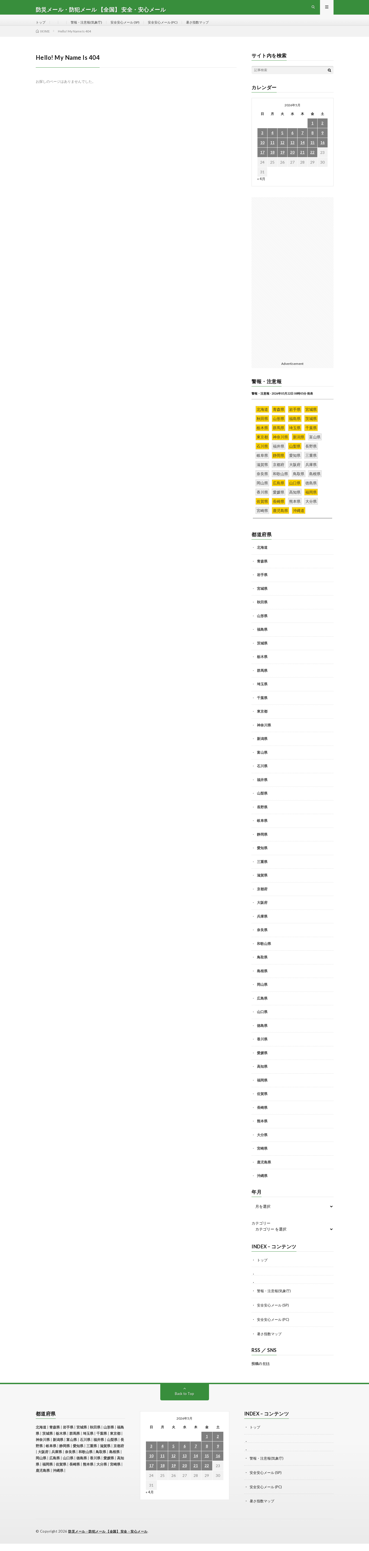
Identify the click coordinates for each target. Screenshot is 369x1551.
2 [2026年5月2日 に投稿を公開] (322, 133)
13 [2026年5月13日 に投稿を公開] (292, 152)
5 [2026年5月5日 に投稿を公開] (282, 142)
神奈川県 (264, 735)
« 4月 (261, 188)
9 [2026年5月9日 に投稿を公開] (322, 142)
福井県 (262, 789)
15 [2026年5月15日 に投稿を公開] (312, 152)
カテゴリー (261, 1233)
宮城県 (262, 598)
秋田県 (262, 612)
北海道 (262, 557)
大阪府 (262, 912)
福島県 (262, 639)
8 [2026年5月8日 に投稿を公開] (312, 142)
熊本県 (262, 1131)
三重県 (262, 871)
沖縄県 (262, 1185)
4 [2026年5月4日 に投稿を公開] (272, 142)
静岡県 (262, 844)
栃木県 (262, 666)
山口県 (262, 1021)
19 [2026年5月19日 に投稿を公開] (282, 162)
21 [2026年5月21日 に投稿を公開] (302, 162)
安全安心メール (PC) (176, 27)
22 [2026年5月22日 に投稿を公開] (312, 162)
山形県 (262, 625)
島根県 (262, 980)
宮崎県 (262, 1158)
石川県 (262, 775)
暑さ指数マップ (216, 27)
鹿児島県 (264, 1172)
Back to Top (184, 1402)
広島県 (262, 1008)
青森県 (262, 571)
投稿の (261, 1372)
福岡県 (262, 1090)
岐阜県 (262, 830)
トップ (41, 27)
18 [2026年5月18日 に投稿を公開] (272, 162)
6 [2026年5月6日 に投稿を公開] (292, 142)
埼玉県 (262, 694)
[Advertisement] (292, 288)
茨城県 (262, 653)
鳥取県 (262, 967)
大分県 (262, 1144)
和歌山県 (264, 953)
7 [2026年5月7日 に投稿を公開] (302, 142)
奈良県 (262, 939)
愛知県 (262, 857)
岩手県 (262, 584)
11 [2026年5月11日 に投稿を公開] (272, 152)
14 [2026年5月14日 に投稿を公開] (302, 152)
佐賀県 (262, 1103)
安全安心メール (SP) (134, 27)
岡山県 (262, 994)
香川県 (262, 1049)
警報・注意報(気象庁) (90, 27)
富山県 (262, 762)
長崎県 (262, 1117)
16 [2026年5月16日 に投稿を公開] (322, 152)
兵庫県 (262, 926)
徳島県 (262, 1035)
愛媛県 (262, 1062)
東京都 (262, 721)
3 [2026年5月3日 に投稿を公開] (262, 142)
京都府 (262, 899)
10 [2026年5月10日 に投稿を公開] (262, 152)
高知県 (262, 1076)
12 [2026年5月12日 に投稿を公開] (282, 152)
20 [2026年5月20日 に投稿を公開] (292, 162)
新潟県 (262, 748)
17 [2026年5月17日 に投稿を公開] (262, 162)
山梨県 (262, 803)
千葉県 (262, 707)
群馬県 (262, 680)
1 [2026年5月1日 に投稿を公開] (312, 133)
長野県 (262, 817)
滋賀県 (262, 885)
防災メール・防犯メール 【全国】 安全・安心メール (111, 1539)
